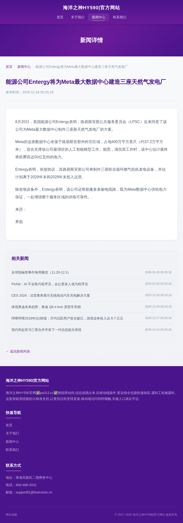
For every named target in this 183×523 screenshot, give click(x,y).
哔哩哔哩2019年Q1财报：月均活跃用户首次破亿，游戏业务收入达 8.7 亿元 (67, 318)
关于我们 (77, 17)
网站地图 (11, 514)
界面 (19, 222)
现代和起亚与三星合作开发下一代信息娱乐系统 (46, 330)
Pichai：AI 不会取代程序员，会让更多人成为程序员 (49, 284)
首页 (60, 17)
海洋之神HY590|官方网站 (91, 7)
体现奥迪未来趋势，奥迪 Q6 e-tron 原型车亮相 (46, 307)
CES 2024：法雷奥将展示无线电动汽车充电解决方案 (50, 295)
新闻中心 (98, 17)
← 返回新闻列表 (18, 351)
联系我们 (119, 17)
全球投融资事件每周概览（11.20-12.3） (41, 272)
